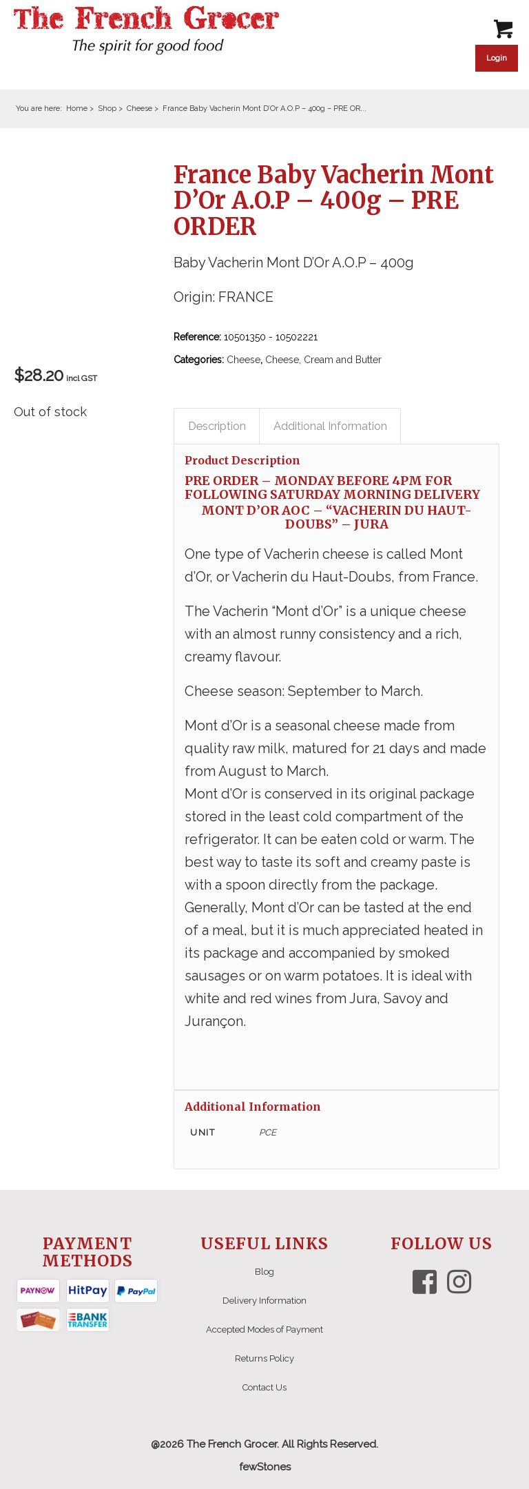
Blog (264, 1271)
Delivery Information (264, 1300)
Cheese (243, 359)
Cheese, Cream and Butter (323, 359)
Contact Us (264, 1387)
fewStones (265, 1467)
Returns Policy (264, 1358)
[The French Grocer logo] (146, 31)
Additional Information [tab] (330, 426)
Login (496, 58)
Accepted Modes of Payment (264, 1329)
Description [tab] (217, 426)
